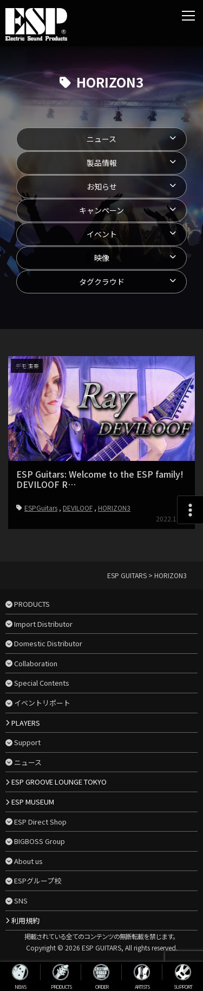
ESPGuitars (40, 507)
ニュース (101, 138)
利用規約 (25, 920)
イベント (102, 234)
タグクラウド (102, 281)
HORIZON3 (114, 507)
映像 (101, 257)
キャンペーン (101, 210)
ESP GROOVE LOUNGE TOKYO (59, 781)
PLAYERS (25, 723)
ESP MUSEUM (32, 801)
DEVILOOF (78, 507)
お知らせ (102, 186)
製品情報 (102, 162)
